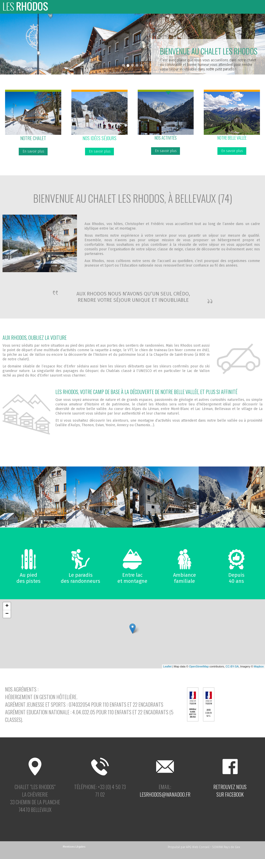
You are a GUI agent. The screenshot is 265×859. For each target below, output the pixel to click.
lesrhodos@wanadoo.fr (165, 794)
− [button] (7, 614)
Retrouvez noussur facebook (230, 790)
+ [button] (7, 606)
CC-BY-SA (232, 666)
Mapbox (259, 666)
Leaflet (167, 666)
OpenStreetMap (199, 666)
